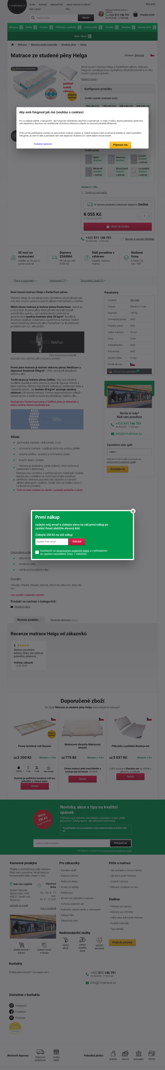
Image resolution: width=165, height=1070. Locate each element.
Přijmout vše (120, 144)
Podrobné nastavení (43, 144)
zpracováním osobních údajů (72, 550)
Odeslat (77, 541)
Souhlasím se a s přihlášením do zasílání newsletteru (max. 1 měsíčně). (73, 552)
